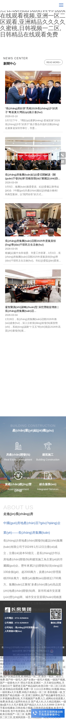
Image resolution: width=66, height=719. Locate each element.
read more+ (53, 62)
